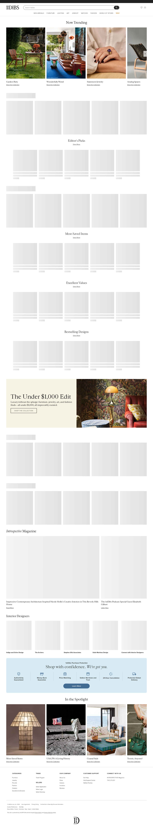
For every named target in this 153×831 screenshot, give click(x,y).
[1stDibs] (12, 7)
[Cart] (145, 7)
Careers (62, 783)
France (16, 809)
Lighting (60, 13)
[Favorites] (141, 7)
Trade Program (40, 778)
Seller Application (41, 787)
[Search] (69, 8)
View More (76, 144)
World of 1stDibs (106, 13)
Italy (26, 809)
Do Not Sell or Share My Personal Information (51, 804)
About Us (62, 778)
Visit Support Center (89, 780)
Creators (14, 788)
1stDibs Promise (87, 783)
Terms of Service (48, 812)
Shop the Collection (23, 411)
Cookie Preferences (12, 807)
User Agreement (25, 804)
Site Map (21, 807)
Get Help (86, 778)
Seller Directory (40, 792)
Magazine (115, 778)
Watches (84, 13)
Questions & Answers (18, 791)
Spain (29, 809)
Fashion (93, 13)
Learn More (76, 686)
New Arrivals (39, 13)
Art (68, 13)
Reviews (62, 788)
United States (35, 809)
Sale (117, 13)
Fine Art (14, 783)
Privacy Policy (35, 804)
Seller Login (39, 789)
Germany (21, 809)
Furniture (51, 13)
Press (61, 780)
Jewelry (75, 13)
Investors (62, 785)
